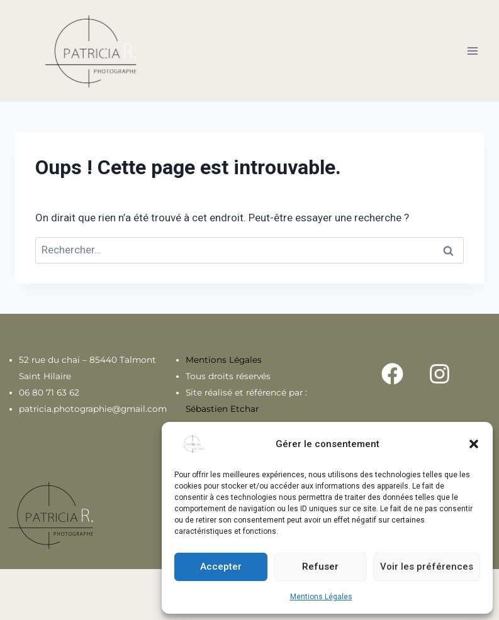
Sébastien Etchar (222, 409)
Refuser (320, 566)
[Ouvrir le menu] (472, 50)
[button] (474, 444)
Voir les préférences (426, 566)
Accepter (221, 566)
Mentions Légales (321, 596)
